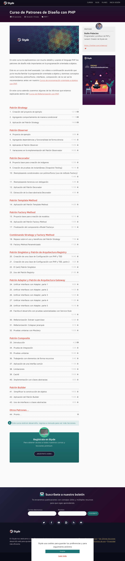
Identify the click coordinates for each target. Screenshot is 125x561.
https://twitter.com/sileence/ (95, 45)
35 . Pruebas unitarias (44, 353)
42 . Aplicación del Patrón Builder (44, 397)
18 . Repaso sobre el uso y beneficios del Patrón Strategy (44, 239)
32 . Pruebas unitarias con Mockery (44, 330)
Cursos (83, 3)
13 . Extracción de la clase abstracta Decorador (44, 192)
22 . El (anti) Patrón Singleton (44, 267)
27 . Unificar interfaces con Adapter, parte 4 (44, 300)
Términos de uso (99, 541)
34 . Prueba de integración (44, 348)
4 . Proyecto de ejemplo (44, 134)
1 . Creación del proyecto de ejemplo (44, 112)
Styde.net (9, 3)
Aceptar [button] (62, 551)
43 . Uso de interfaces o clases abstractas (44, 402)
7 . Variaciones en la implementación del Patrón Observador (44, 150)
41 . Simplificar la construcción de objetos (44, 391)
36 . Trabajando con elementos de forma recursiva (44, 358)
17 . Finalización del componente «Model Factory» (44, 227)
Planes (101, 3)
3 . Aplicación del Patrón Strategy (44, 122)
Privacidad (111, 541)
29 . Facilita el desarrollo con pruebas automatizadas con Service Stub (44, 311)
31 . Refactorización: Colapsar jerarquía (44, 325)
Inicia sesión (114, 3)
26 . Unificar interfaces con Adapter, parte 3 (44, 295)
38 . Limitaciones (44, 369)
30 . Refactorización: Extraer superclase (44, 320)
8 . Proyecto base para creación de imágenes (44, 162)
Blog (93, 3)
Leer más (62, 556)
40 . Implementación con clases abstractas (44, 379)
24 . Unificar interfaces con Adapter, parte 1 (44, 284)
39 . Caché (44, 374)
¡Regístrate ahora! (44, 454)
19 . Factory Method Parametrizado (44, 244)
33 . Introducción (44, 342)
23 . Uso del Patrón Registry (44, 272)
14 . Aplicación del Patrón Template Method (44, 204)
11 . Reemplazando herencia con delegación (44, 182)
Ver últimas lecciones (107, 538)
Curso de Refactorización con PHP (44, 94)
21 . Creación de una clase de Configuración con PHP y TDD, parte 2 (44, 262)
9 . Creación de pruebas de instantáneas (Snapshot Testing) (44, 168)
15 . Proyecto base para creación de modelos (44, 216)
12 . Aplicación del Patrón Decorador (44, 187)
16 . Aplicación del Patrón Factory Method (44, 222)
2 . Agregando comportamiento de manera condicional (44, 117)
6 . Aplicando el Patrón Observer (44, 145)
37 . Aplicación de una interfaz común (44, 364)
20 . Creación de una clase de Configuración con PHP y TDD (44, 256)
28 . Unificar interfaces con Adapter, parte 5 (44, 305)
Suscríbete (93, 513)
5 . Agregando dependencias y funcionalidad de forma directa (44, 140)
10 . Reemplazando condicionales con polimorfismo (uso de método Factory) (44, 173)
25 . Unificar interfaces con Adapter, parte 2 (44, 289)
